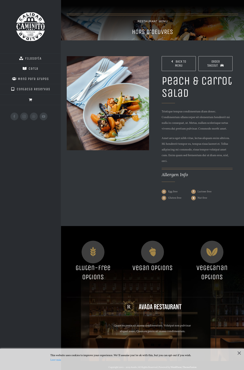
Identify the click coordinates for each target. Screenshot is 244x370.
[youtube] (152, 344)
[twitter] (159, 344)
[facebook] (138, 344)
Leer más (55, 360)
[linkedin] (166, 344)
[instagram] (145, 344)
